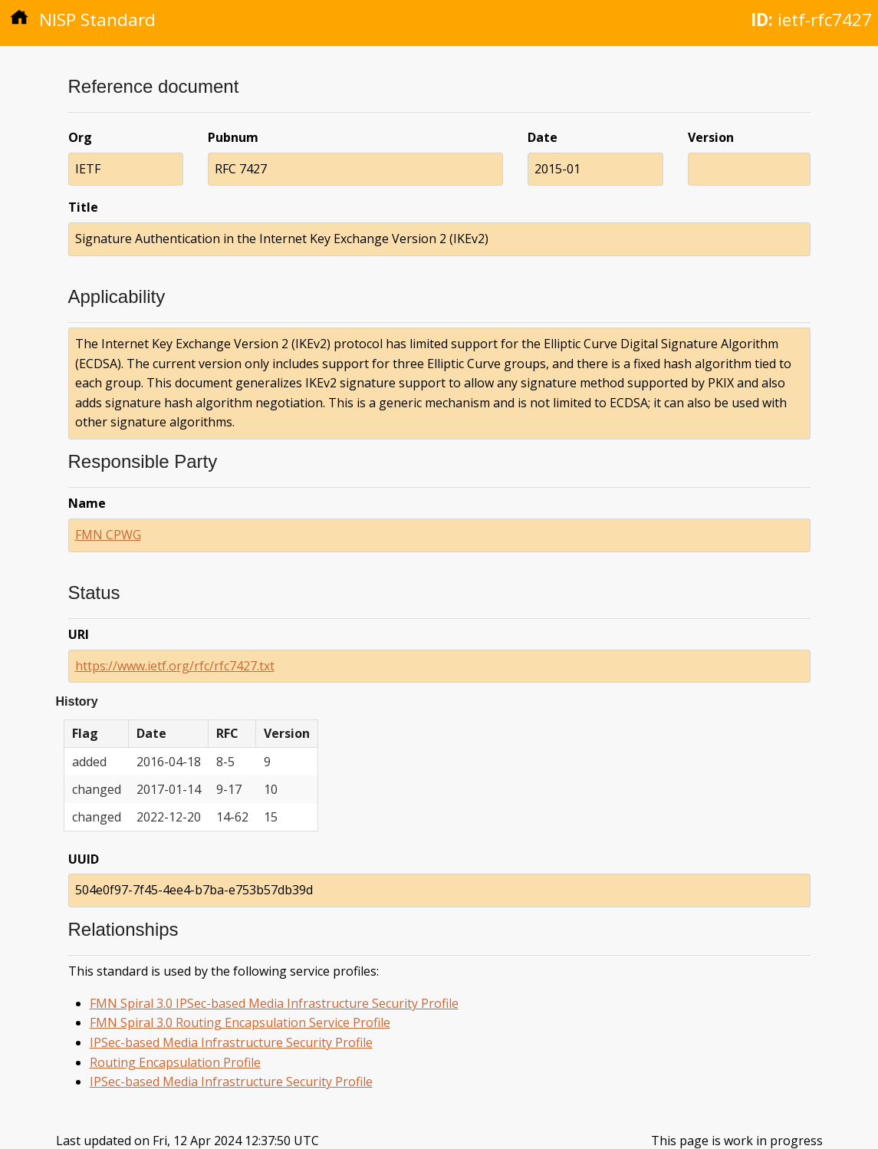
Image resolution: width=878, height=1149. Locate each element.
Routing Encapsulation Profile (175, 1062)
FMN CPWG (108, 534)
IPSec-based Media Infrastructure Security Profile (231, 1042)
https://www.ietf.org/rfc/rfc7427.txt (175, 665)
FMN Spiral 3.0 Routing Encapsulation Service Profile (240, 1022)
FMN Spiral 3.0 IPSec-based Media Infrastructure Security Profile (274, 1003)
